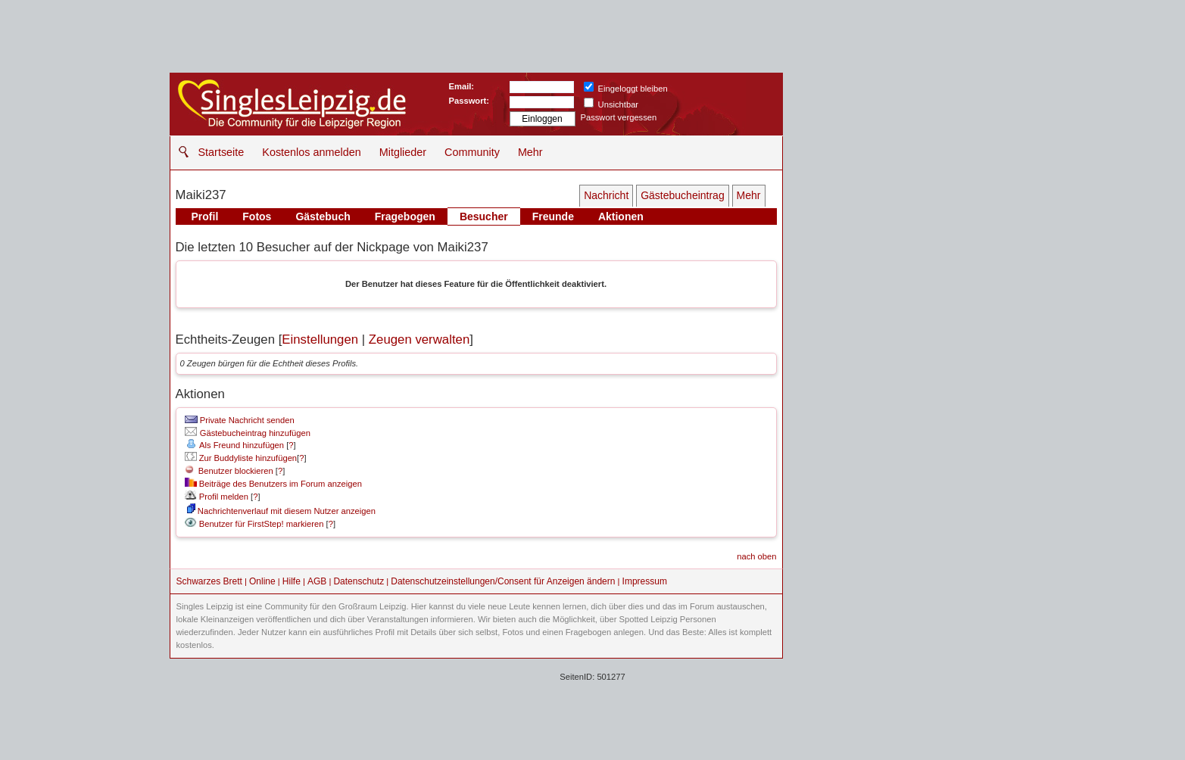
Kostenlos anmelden (311, 152)
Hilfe (291, 581)
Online (262, 581)
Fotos (256, 216)
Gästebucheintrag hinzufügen (247, 433)
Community (472, 152)
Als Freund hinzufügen (234, 445)
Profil (205, 216)
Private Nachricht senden (240, 420)
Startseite (221, 152)
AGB (316, 581)
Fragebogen (405, 216)
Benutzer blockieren (229, 470)
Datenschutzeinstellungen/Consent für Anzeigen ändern (503, 581)
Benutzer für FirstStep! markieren (261, 523)
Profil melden (216, 496)
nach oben (756, 556)
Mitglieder (402, 152)
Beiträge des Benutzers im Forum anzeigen (273, 483)
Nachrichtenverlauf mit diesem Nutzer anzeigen (281, 510)
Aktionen (621, 216)
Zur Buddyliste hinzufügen (241, 458)
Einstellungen (320, 339)
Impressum (644, 581)
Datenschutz (358, 581)
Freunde (553, 216)
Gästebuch (322, 216)
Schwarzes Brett (209, 581)
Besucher (484, 216)
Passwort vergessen (619, 117)
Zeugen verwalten (419, 339)
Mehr (530, 152)
